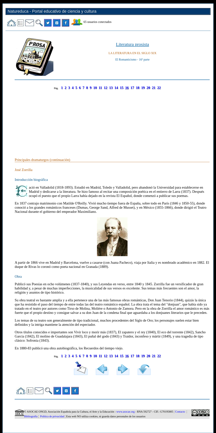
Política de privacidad (52, 416)
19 (143, 88)
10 (95, 88)
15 (121, 88)
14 (116, 88)
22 (159, 88)
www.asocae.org (125, 411)
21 (153, 88)
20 (148, 88)
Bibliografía (31, 416)
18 (137, 88)
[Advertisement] (112, 119)
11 (100, 88)
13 (111, 88)
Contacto (180, 411)
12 (105, 88)
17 (132, 88)
